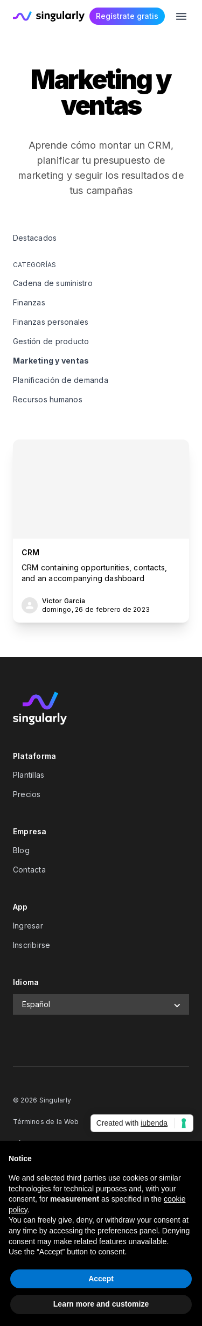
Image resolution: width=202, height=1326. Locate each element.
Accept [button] (101, 1278)
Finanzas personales (51, 321)
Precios (27, 794)
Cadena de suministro (53, 283)
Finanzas (29, 302)
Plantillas (28, 774)
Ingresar (28, 925)
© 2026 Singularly (42, 1100)
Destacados (35, 237)
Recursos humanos (47, 399)
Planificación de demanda (60, 380)
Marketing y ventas (51, 360)
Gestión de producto (51, 341)
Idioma (26, 982)
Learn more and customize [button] (101, 1304)
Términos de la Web (46, 1122)
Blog (21, 850)
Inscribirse (32, 945)
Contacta (29, 869)
